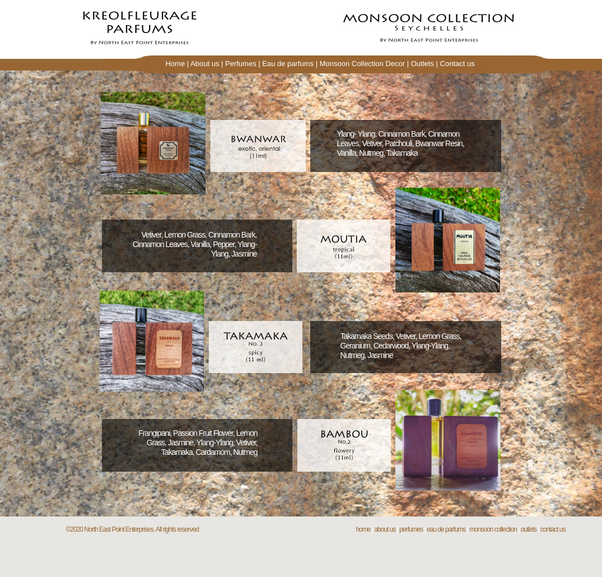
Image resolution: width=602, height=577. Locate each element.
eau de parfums (446, 529)
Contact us (457, 63)
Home (175, 63)
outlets (528, 529)
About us (204, 63)
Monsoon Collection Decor (362, 63)
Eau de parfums (288, 63)
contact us (553, 529)
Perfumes (240, 63)
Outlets (422, 63)
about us (384, 529)
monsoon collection (493, 529)
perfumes (411, 529)
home (363, 529)
